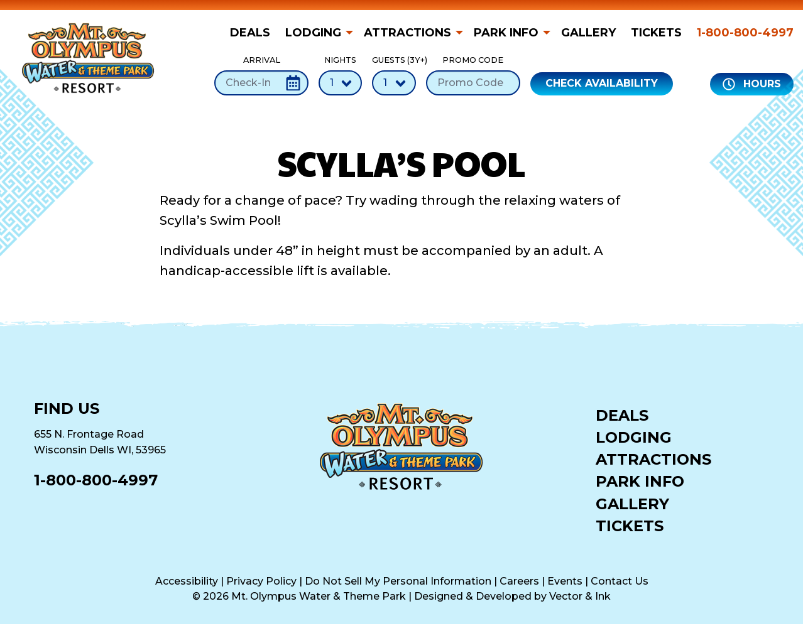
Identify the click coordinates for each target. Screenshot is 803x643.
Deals (250, 33)
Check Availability (601, 83)
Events (564, 581)
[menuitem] (254, 32)
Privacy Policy (261, 581)
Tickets (656, 33)
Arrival (261, 75)
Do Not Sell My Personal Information (398, 581)
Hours (752, 84)
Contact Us (619, 581)
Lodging (313, 33)
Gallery (588, 33)
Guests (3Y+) (394, 75)
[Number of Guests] (394, 82)
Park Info (506, 33)
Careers (519, 581)
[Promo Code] (473, 82)
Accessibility (186, 581)
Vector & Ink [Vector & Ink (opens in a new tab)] (580, 596)
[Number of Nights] (340, 82)
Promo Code (473, 75)
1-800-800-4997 (745, 33)
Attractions (407, 33)
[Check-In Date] (261, 82)
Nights (340, 75)
